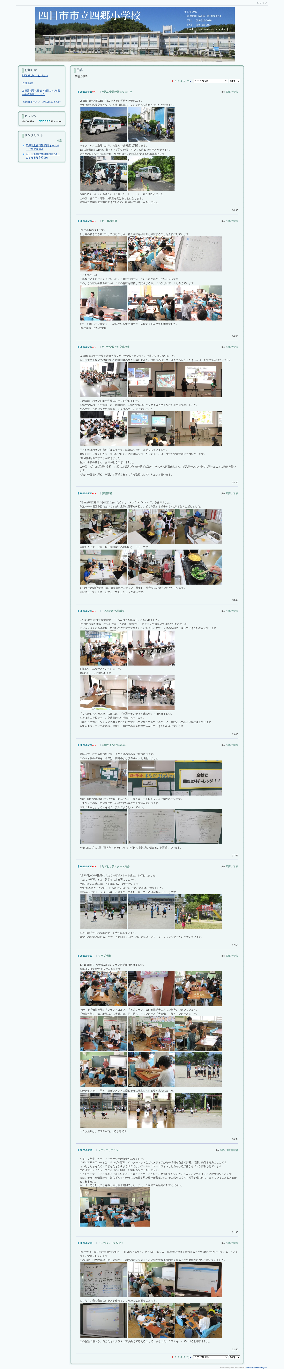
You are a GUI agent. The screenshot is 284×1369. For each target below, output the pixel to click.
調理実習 (107, 493)
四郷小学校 (232, 91)
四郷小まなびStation (113, 745)
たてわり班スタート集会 (116, 866)
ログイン (262, 2)
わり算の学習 (109, 221)
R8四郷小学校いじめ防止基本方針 (41, 101)
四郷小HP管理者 (229, 1150)
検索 (59, 140)
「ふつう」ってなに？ (110, 1243)
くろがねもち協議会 (113, 610)
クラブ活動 (104, 955)
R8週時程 (27, 83)
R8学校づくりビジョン (35, 75)
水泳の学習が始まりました (117, 91)
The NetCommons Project (255, 1368)
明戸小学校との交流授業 (116, 346)
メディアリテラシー (109, 1150)
